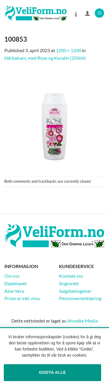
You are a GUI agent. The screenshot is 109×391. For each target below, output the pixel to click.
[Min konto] (87, 13)
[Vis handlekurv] (76, 13)
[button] (99, 13)
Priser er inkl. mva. (22, 298)
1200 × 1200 (68, 50)
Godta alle (52, 372)
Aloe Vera (14, 291)
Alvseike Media (82, 320)
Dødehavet (15, 283)
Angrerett (69, 283)
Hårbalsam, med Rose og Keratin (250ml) (45, 58)
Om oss (11, 276)
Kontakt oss (71, 276)
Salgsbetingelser (75, 291)
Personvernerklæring (80, 298)
